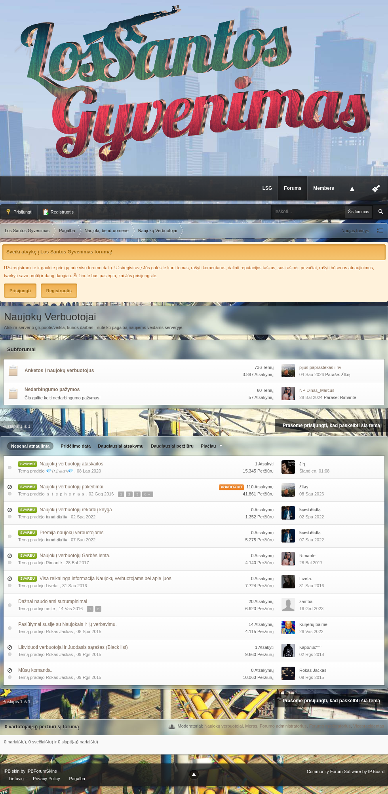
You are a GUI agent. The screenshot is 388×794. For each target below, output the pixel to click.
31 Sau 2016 (311, 585)
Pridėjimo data (76, 446)
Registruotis (58, 212)
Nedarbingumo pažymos (52, 389)
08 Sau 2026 (311, 494)
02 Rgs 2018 (311, 654)
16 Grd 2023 (311, 608)
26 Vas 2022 (311, 631)
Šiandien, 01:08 (314, 471)
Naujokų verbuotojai (223, 726)
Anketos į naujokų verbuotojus (59, 370)
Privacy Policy (46, 778)
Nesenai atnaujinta (30, 446)
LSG (267, 188)
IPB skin (11, 771)
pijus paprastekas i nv (320, 367)
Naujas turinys (355, 230)
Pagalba (77, 778)
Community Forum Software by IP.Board (345, 771)
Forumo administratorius (283, 726)
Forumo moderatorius (330, 726)
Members (323, 188)
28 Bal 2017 (311, 562)
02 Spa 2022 (311, 516)
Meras (251, 726)
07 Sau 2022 (311, 539)
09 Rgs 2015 (311, 677)
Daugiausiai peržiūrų (172, 446)
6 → (148, 494)
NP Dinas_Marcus (316, 390)
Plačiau (212, 446)
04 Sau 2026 (311, 374)
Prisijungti (18, 212)
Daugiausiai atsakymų (121, 446)
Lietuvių (16, 778)
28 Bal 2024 (311, 397)
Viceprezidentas (368, 726)
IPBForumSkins (42, 771)
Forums (292, 188)
